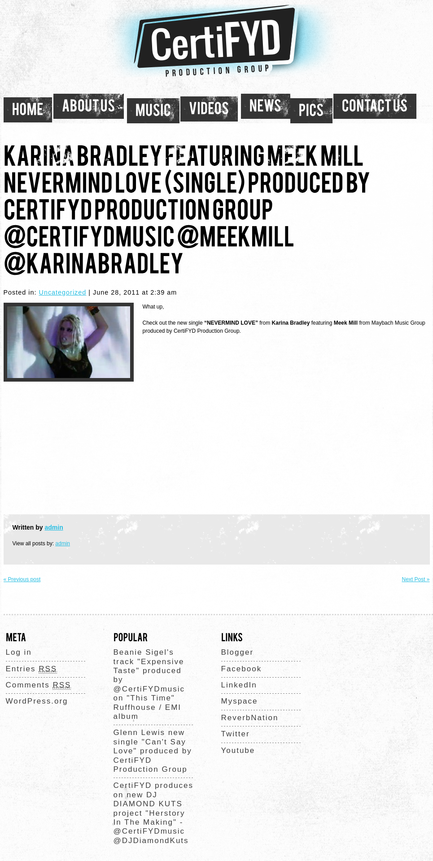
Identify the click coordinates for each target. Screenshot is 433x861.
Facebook (241, 669)
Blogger (237, 652)
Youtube (238, 750)
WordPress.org (37, 701)
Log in (19, 652)
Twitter (235, 734)
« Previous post (22, 579)
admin (54, 527)
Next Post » (415, 579)
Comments (38, 685)
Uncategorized (63, 292)
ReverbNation (250, 717)
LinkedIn (239, 685)
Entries (31, 669)
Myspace (239, 701)
